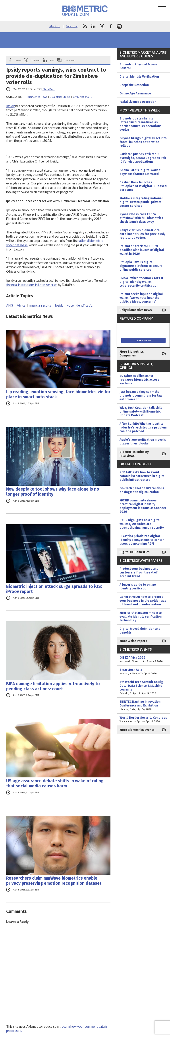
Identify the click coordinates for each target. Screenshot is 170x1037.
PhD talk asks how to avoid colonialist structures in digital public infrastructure (142, 476)
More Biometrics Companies (132, 353)
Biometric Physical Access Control (139, 66)
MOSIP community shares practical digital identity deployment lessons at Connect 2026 (143, 506)
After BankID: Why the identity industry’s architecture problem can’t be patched (143, 427)
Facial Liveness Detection (138, 102)
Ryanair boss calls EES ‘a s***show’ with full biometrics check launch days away (141, 218)
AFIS (9, 305)
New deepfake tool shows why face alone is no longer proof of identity (52, 492)
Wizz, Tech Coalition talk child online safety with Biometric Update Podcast (141, 411)
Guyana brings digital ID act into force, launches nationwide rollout (143, 142)
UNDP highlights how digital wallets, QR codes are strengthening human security (142, 524)
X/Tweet (35, 60)
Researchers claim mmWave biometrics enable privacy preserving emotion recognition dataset (53, 881)
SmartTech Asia (143, 671)
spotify (119, 26)
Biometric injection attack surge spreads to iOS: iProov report (54, 589)
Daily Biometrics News (136, 310)
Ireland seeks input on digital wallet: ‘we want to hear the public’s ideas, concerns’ (141, 297)
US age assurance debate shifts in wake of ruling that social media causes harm (55, 783)
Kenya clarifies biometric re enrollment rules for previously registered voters (142, 234)
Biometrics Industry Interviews (134, 454)
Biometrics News (37, 96)
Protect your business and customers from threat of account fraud (139, 572)
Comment (70, 60)
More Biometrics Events (137, 730)
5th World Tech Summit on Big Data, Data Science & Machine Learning (143, 687)
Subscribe (71, 26)
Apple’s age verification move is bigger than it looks (143, 441)
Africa (21, 305)
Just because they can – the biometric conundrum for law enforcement (141, 395)
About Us (54, 26)
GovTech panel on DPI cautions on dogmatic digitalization (142, 490)
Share (18, 60)
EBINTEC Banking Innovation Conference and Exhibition (143, 705)
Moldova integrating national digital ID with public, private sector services (141, 202)
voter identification (80, 305)
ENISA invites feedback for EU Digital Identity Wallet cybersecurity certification (141, 282)
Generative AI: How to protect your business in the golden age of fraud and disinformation (143, 600)
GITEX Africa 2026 (143, 659)
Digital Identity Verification (139, 76)
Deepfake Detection (134, 85)
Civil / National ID (82, 96)
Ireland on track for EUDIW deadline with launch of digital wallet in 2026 (142, 250)
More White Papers (133, 641)
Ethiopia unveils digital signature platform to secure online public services (141, 266)
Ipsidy (10, 106)
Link (52, 60)
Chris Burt (48, 89)
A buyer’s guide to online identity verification (138, 586)
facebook (111, 26)
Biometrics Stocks (60, 96)
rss (85, 26)
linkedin (93, 26)
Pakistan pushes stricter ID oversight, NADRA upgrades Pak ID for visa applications (143, 158)
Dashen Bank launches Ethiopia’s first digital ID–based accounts (143, 186)
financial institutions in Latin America (31, 285)
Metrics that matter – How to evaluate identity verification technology (141, 616)
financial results (40, 305)
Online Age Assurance (135, 93)
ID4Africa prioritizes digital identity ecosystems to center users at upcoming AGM (142, 540)
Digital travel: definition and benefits (140, 630)
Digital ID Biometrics (135, 552)
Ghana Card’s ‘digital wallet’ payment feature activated (140, 172)
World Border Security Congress (143, 719)
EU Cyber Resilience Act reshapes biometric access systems (139, 379)
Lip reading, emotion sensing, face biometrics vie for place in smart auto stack (58, 394)
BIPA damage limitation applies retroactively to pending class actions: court (53, 686)
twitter (102, 26)
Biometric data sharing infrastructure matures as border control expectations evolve (141, 124)
